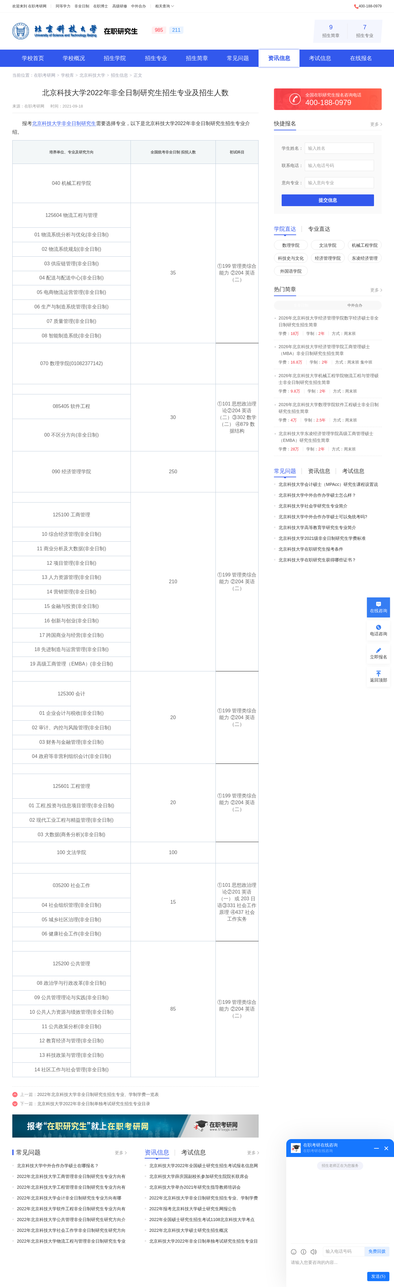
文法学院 (327, 245)
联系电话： (292, 165)
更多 (119, 1152)
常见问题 (238, 58)
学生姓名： (292, 148)
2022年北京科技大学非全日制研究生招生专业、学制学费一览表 (98, 1094)
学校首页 (33, 58)
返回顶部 (378, 680)
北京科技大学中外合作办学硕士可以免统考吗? (323, 516)
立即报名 (378, 656)
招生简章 (331, 30)
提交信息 (328, 200)
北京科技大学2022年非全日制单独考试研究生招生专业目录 (93, 1103)
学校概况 (74, 58)
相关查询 (162, 6)
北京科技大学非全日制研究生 (64, 123)
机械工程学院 (365, 245)
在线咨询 (378, 610)
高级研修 (119, 6)
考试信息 (320, 58)
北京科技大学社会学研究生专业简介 (313, 505)
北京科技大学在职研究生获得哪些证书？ (317, 559)
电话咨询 (378, 633)
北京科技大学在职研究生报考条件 (311, 549)
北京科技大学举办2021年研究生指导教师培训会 (195, 1187)
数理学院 (291, 245)
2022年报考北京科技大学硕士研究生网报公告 (192, 1208)
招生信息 (119, 75)
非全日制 (81, 6)
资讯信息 (279, 58)
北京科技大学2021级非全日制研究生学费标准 (322, 538)
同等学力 (63, 6)
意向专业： (292, 182)
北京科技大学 (92, 75)
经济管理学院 (328, 258)
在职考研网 (37, 6)
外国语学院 (291, 271)
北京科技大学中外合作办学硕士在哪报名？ (58, 1165)
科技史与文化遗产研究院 (291, 259)
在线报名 (361, 58)
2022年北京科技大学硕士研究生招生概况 (188, 1230)
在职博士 (100, 6)
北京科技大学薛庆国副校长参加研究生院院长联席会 (198, 1176)
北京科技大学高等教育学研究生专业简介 (317, 527)
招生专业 (365, 30)
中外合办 (138, 6)
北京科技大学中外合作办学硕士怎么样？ (317, 495)
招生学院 (115, 58)
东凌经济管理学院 (365, 259)
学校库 (67, 75)
